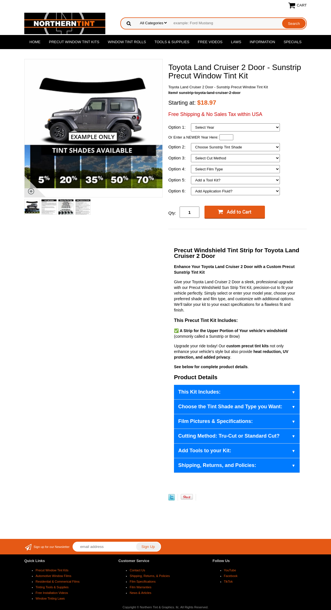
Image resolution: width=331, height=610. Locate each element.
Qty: (172, 212)
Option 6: (177, 190)
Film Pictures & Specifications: (215, 421)
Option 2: (177, 146)
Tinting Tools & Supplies (52, 587)
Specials (293, 42)
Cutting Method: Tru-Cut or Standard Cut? (229, 436)
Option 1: (177, 127)
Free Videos (210, 42)
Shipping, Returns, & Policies (150, 576)
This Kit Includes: (199, 392)
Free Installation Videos (52, 592)
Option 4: (177, 168)
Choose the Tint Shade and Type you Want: (230, 406)
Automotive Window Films (53, 576)
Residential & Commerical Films (58, 581)
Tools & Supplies (171, 42)
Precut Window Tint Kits (74, 42)
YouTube (230, 570)
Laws (236, 42)
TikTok (228, 581)
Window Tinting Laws (50, 598)
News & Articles (140, 592)
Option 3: (177, 157)
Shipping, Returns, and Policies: (217, 465)
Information (262, 42)
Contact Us (137, 570)
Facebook (231, 576)
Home (34, 42)
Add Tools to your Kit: (204, 450)
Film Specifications (143, 581)
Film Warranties (140, 587)
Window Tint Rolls (127, 42)
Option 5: (177, 179)
